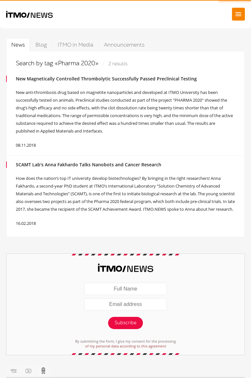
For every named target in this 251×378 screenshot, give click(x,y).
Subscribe (125, 323)
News (18, 44)
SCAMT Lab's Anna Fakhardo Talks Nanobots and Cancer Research (88, 164)
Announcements (124, 44)
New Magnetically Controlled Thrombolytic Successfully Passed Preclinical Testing (106, 79)
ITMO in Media (75, 44)
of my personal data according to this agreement (125, 346)
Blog (41, 44)
